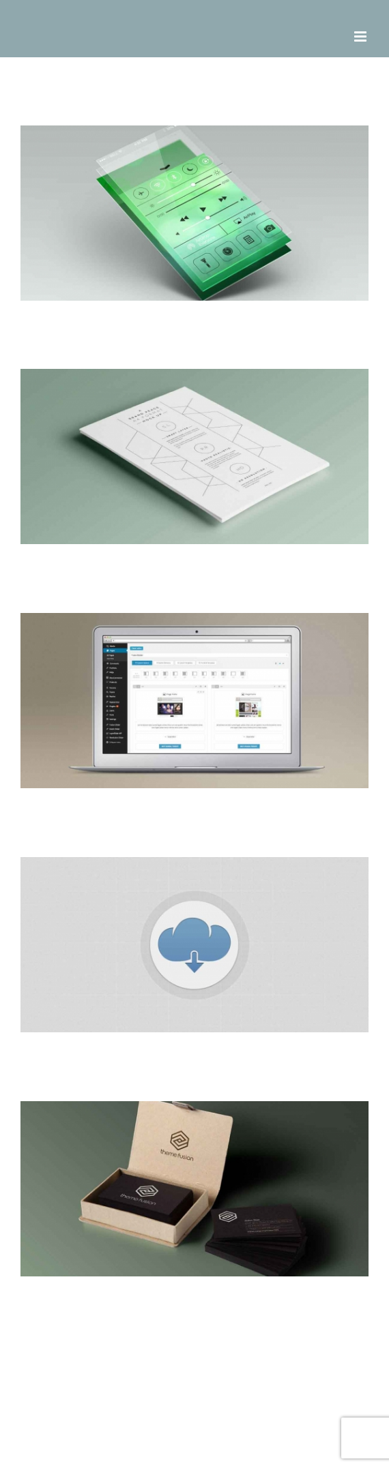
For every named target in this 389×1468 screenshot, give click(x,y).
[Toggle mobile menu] (361, 36)
